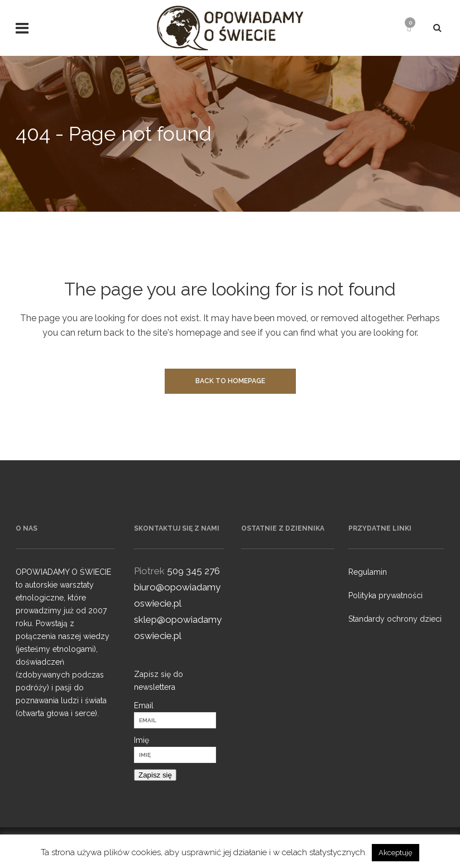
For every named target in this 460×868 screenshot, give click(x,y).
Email (144, 705)
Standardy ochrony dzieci (395, 618)
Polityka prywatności (385, 595)
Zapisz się (155, 775)
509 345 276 (193, 570)
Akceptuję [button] (395, 852)
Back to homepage (230, 381)
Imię (141, 740)
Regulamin (367, 571)
